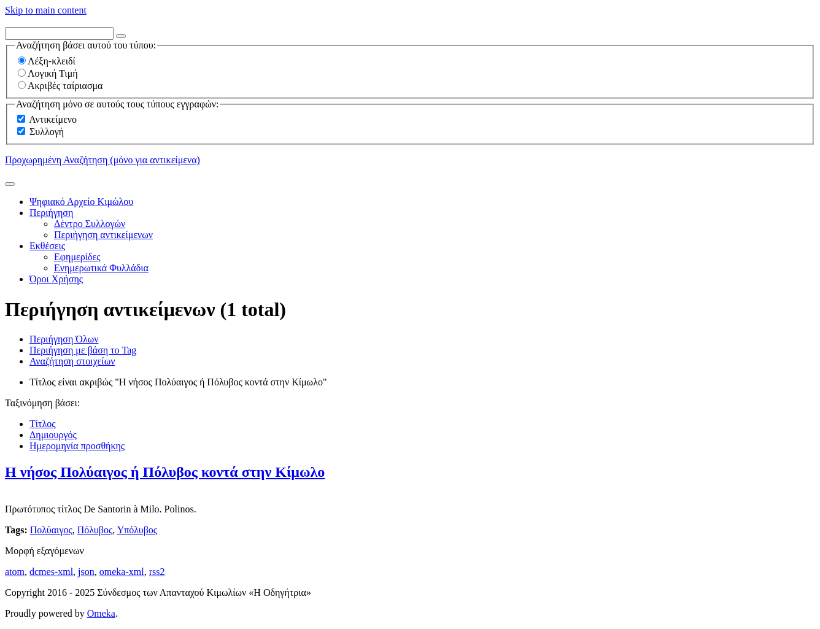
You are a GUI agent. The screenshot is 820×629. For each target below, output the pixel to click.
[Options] (121, 36)
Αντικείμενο (53, 119)
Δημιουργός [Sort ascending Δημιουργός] (53, 435)
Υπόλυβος (137, 530)
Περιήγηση (51, 212)
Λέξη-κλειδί (46, 61)
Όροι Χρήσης (56, 279)
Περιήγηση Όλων (63, 339)
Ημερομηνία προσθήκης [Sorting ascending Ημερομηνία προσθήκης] (77, 446)
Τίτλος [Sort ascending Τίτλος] (42, 424)
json (86, 571)
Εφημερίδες (77, 257)
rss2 (157, 571)
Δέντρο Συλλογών (89, 223)
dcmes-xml (51, 571)
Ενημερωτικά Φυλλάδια (101, 268)
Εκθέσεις (47, 246)
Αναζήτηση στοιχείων (72, 361)
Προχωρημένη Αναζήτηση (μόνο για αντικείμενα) (102, 160)
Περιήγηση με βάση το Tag (82, 350)
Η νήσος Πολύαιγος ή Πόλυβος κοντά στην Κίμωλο (165, 472)
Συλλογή (46, 131)
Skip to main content (46, 10)
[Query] (59, 33)
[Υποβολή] (10, 184)
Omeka (101, 613)
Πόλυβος (94, 530)
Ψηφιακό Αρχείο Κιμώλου (81, 201)
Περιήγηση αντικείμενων (103, 235)
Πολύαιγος (51, 530)
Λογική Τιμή (48, 73)
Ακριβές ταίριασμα (60, 85)
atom (15, 571)
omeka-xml (121, 571)
